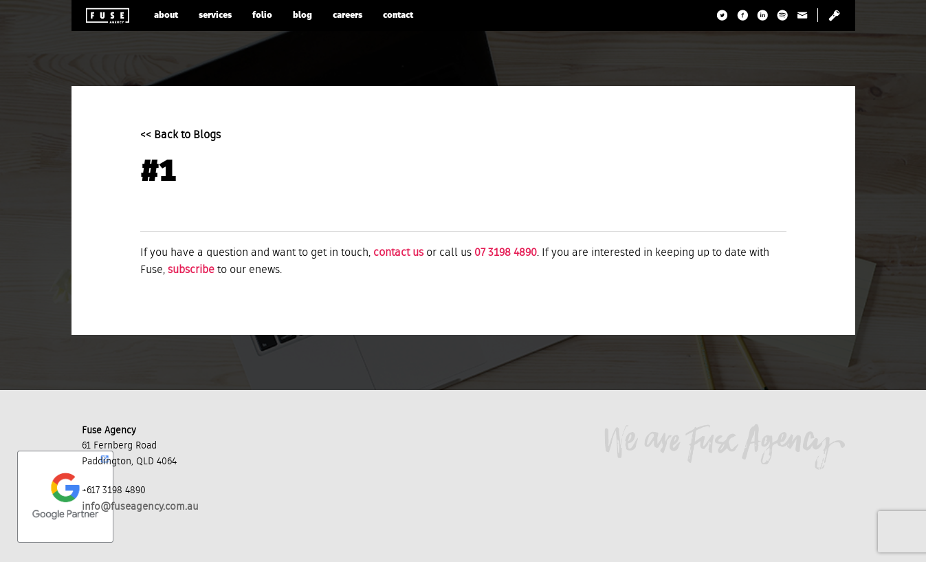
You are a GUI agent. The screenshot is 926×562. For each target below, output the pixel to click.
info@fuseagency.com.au (140, 506)
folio (262, 15)
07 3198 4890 (505, 253)
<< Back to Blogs (180, 135)
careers (347, 15)
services (215, 15)
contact (398, 15)
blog (302, 15)
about (166, 15)
